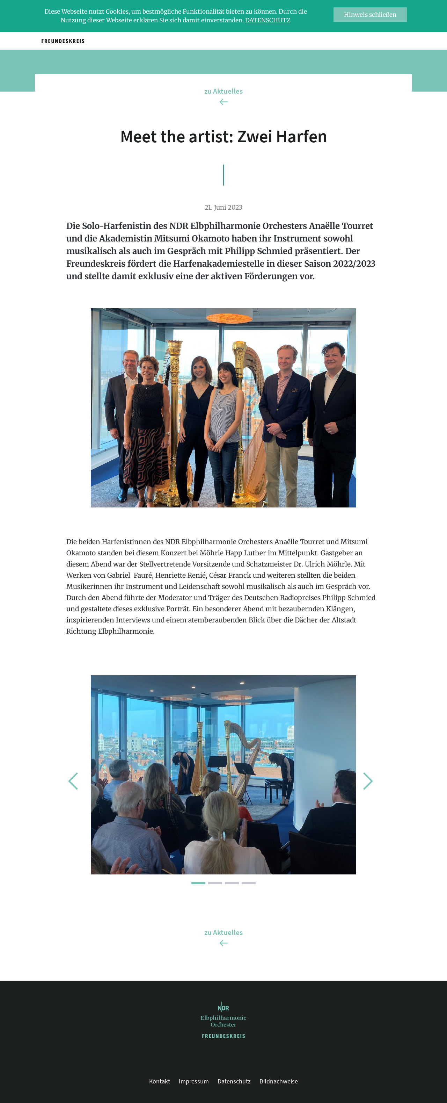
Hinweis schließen (370, 15)
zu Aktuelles (223, 91)
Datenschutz (268, 20)
